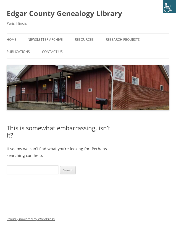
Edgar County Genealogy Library (64, 13)
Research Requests (123, 39)
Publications (18, 51)
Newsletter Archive (45, 39)
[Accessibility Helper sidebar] (169, 6)
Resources (84, 39)
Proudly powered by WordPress (31, 219)
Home (12, 39)
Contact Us (52, 51)
